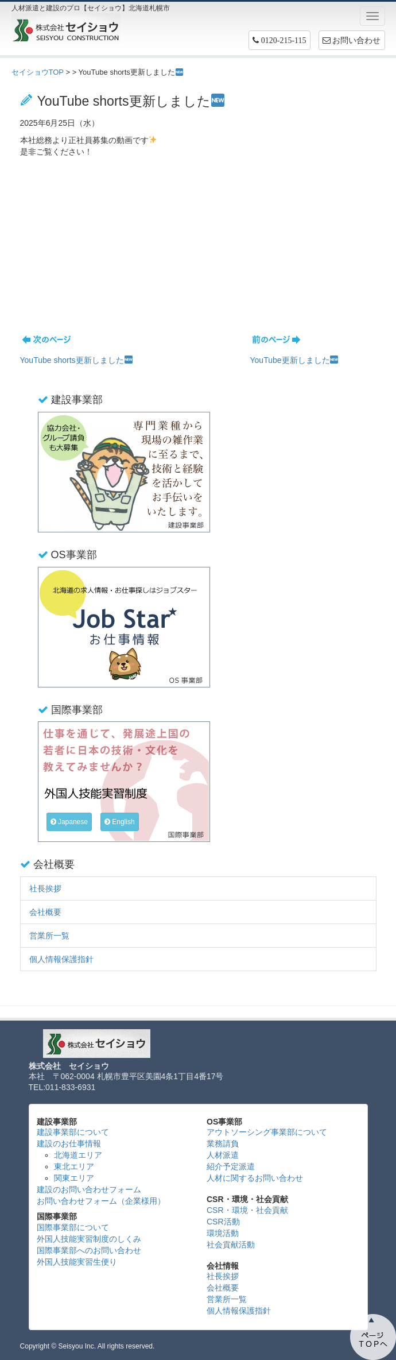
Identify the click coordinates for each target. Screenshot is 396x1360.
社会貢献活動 (231, 1244)
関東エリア (74, 1178)
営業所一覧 (49, 935)
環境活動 (223, 1233)
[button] (279, 40)
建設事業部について (73, 1132)
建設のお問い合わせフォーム (89, 1189)
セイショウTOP (37, 72)
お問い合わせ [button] (352, 40)
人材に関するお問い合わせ (255, 1178)
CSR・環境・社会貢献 (247, 1210)
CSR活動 (223, 1221)
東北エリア (74, 1166)
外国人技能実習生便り (77, 1261)
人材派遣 (223, 1155)
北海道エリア (78, 1155)
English (119, 822)
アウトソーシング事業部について (267, 1132)
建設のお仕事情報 (69, 1143)
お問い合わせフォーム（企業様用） (101, 1201)
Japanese (69, 822)
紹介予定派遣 (231, 1166)
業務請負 (223, 1143)
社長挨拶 (45, 888)
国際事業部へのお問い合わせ (89, 1250)
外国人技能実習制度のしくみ (89, 1238)
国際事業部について (73, 1227)
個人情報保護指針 (61, 959)
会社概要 (45, 912)
